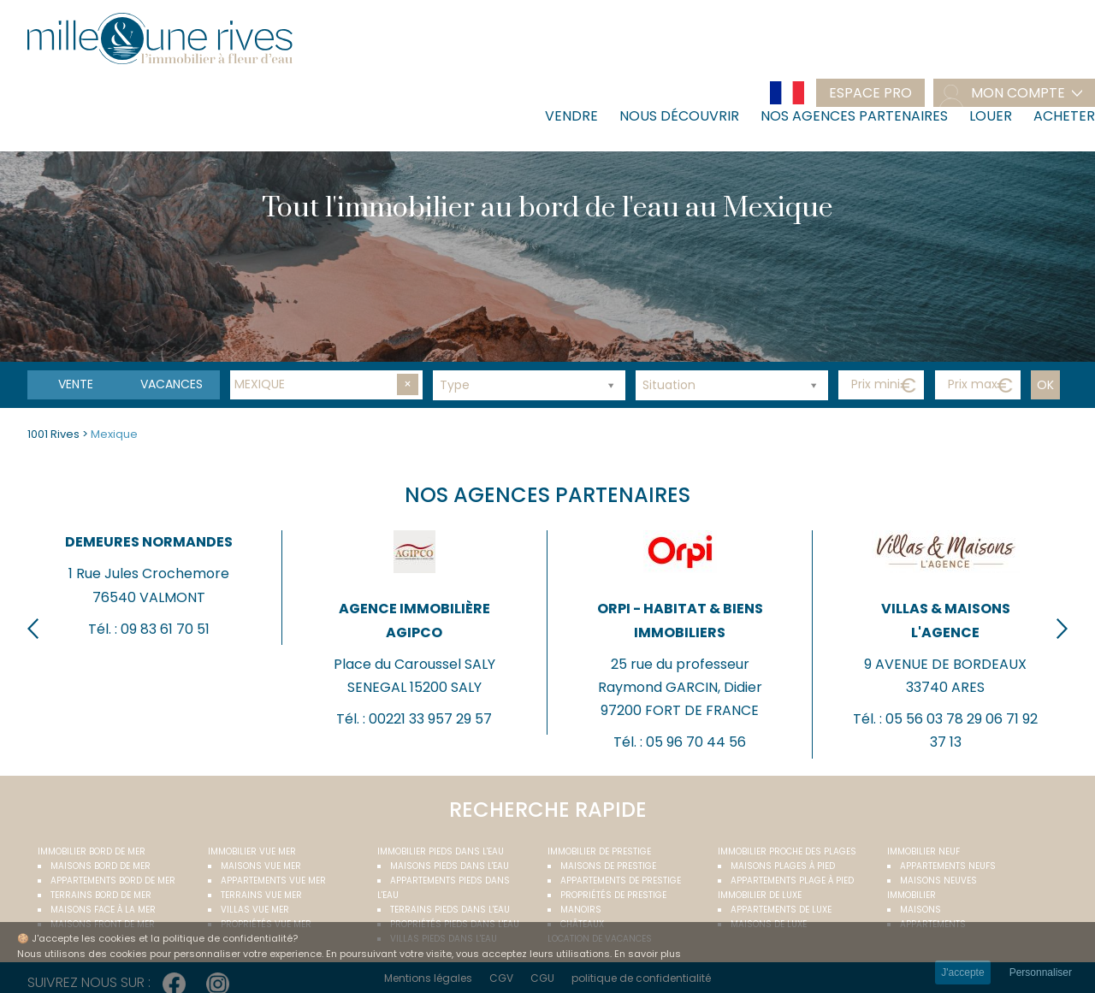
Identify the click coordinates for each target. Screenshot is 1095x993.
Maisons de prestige (608, 866)
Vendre (571, 116)
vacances (171, 384)
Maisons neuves (938, 880)
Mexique (114, 434)
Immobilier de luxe (760, 895)
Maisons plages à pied (783, 866)
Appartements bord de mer (112, 880)
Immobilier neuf (923, 851)
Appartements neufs (948, 866)
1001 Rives (53, 434)
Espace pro (870, 93)
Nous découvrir (679, 116)
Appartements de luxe (781, 909)
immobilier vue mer (252, 851)
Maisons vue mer (261, 866)
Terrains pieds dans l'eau (450, 909)
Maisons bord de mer (100, 866)
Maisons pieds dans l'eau (449, 866)
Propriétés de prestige (613, 895)
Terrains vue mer (261, 895)
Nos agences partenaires (854, 116)
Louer (990, 116)
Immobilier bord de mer (91, 851)
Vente (75, 384)
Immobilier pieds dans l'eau (440, 851)
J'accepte (962, 972)
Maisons (920, 909)
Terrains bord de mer (100, 895)
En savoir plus (647, 953)
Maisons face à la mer (103, 909)
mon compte (1018, 93)
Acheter (1064, 116)
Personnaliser (1040, 972)
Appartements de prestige (620, 880)
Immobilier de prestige (599, 851)
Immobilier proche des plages (787, 851)
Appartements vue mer (273, 880)
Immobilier (911, 895)
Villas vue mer (255, 909)
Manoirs (580, 909)
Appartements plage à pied (792, 880)
